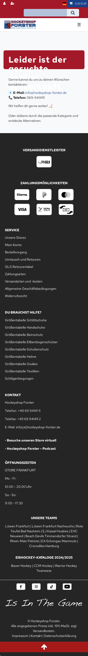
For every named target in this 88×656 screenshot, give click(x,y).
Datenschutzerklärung (60, 636)
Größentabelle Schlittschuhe (26, 320)
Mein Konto (13, 245)
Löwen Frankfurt (17, 526)
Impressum (20, 636)
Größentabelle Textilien (22, 371)
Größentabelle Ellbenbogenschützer (31, 342)
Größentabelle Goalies (21, 364)
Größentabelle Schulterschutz (27, 349)
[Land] (64, 3)
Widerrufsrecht (16, 296)
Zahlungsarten (15, 274)
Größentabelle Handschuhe (25, 327)
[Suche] (73, 12)
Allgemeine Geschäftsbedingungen (30, 288)
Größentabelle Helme (20, 356)
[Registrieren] (13, 3)
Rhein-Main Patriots (24, 541)
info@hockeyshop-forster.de (46, 93)
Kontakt (36, 636)
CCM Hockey (43, 566)
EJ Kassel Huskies (55, 531)
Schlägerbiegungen (19, 378)
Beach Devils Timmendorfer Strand (51, 536)
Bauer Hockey (21, 566)
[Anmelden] (5, 3)
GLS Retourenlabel (19, 267)
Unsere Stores (15, 237)
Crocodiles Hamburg (44, 546)
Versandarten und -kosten (23, 281)
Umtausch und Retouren (23, 259)
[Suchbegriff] (45, 12)
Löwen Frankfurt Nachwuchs (53, 526)
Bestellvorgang (16, 252)
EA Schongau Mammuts (58, 541)
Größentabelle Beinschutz (24, 335)
